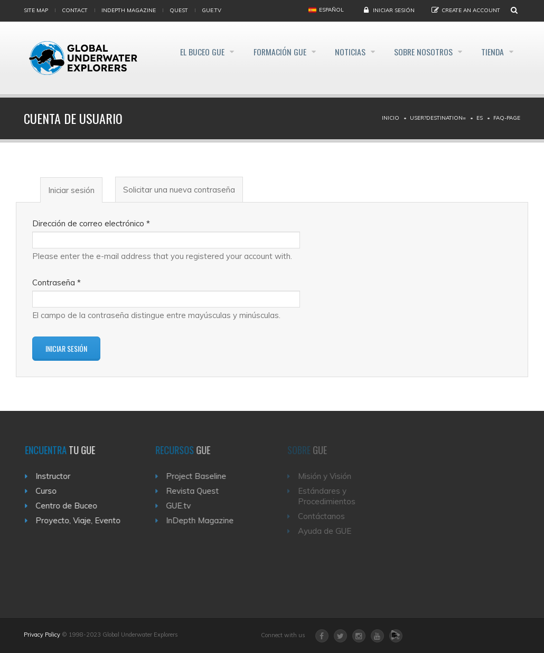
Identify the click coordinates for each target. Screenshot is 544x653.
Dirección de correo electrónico (91, 223)
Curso (49, 491)
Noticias (341, 51)
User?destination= (438, 117)
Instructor (56, 476)
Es (479, 117)
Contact (75, 10)
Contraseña (56, 282)
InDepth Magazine (128, 10)
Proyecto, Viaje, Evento (81, 520)
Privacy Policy (42, 634)
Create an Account (471, 10)
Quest (179, 10)
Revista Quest (198, 491)
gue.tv (211, 10)
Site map (36, 10)
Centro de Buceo (70, 506)
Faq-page (506, 117)
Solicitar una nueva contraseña (179, 190)
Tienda (492, 51)
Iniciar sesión (394, 10)
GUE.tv (184, 506)
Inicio (390, 117)
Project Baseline (202, 476)
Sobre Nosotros (418, 51)
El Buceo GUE (186, 51)
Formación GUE (267, 51)
